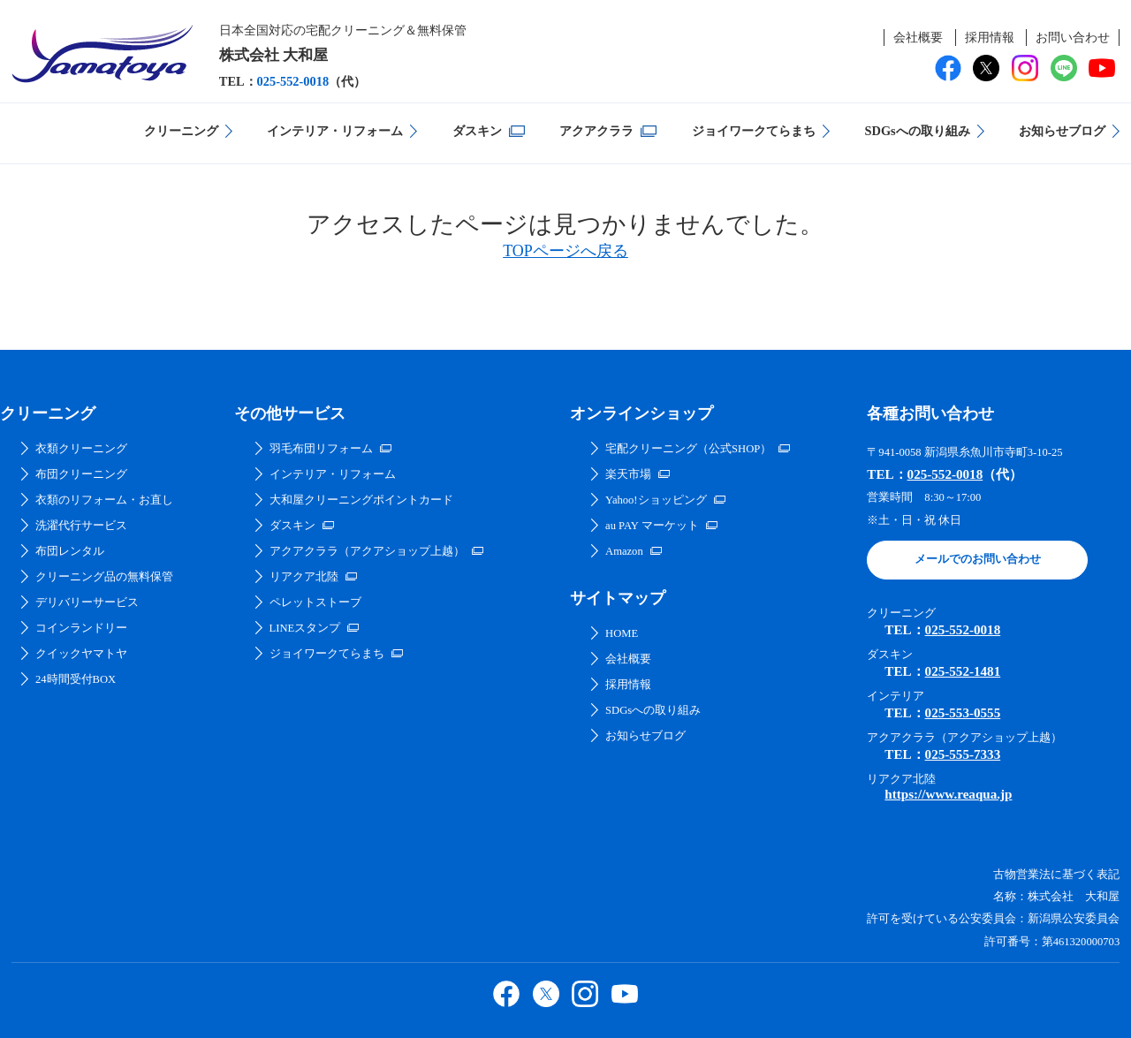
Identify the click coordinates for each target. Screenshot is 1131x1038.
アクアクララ (596, 131)
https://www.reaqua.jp (948, 794)
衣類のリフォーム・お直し (104, 500)
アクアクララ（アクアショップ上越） (367, 551)
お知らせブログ (1062, 131)
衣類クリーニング (81, 449)
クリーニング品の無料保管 (104, 577)
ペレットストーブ (315, 602)
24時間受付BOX (75, 679)
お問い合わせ (1073, 37)
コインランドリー (81, 628)
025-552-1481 (963, 671)
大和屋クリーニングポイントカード (361, 500)
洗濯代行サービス (81, 525)
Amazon (624, 551)
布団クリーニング (81, 474)
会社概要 (918, 37)
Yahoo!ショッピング (656, 500)
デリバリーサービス (87, 602)
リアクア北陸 (303, 577)
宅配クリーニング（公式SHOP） (688, 449)
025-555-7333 (963, 754)
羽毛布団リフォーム (321, 449)
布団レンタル (69, 551)
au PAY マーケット (652, 525)
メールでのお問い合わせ (978, 559)
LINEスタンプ (305, 628)
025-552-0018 (293, 81)
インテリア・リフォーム (335, 131)
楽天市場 (628, 474)
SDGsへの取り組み (916, 131)
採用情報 (989, 37)
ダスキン (477, 131)
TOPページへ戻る (565, 251)
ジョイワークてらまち (754, 131)
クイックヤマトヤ (81, 654)
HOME (621, 633)
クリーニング (181, 131)
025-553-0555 (963, 713)
